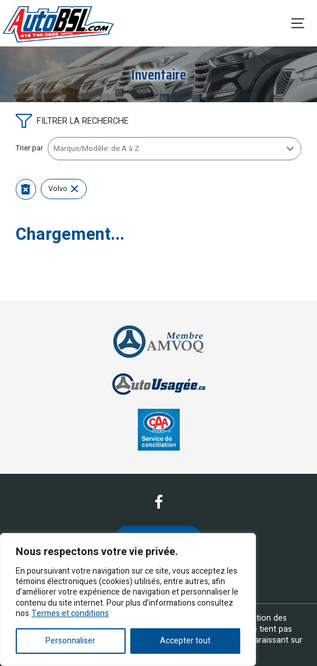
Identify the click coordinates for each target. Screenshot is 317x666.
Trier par (29, 148)
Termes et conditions (70, 613)
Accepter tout (185, 641)
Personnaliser (70, 641)
